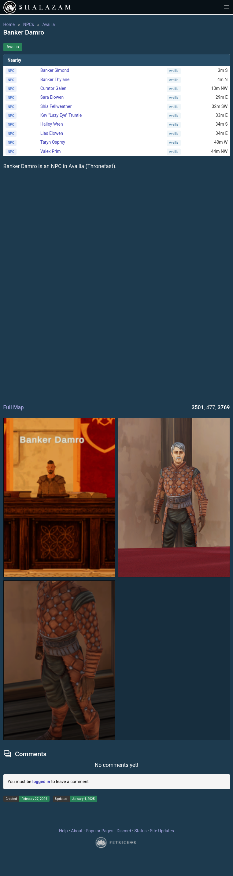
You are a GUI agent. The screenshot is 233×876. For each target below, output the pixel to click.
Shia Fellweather (56, 106)
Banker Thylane (54, 79)
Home (9, 24)
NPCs (28, 24)
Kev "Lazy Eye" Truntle (61, 115)
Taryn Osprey (52, 142)
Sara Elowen (52, 97)
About (76, 830)
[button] (227, 7)
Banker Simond (54, 70)
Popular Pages (99, 830)
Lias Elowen (51, 133)
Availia (48, 24)
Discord (123, 830)
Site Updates (162, 830)
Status (140, 830)
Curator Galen (53, 88)
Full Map (13, 407)
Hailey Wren (51, 124)
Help (63, 830)
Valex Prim (50, 151)
